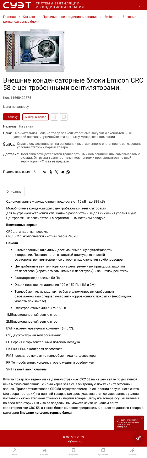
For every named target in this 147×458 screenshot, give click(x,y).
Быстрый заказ (35, 117)
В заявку (12, 117)
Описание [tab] (13, 191)
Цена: (7, 133)
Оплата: (9, 144)
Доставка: (11, 154)
